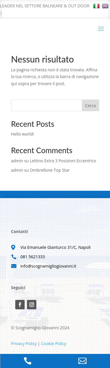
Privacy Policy (24, 343)
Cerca (90, 105)
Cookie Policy (53, 343)
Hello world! (22, 134)
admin (17, 160)
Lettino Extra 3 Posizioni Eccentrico (63, 160)
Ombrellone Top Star (50, 170)
